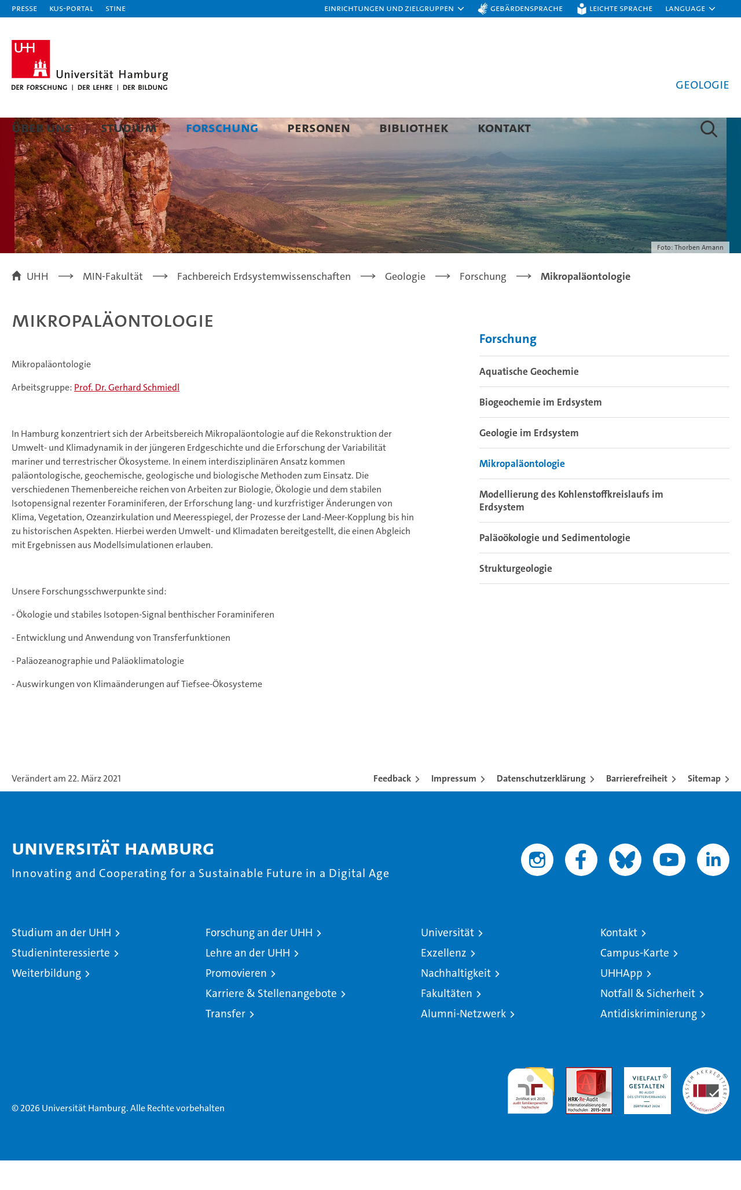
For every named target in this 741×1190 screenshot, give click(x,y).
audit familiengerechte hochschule (530, 1115)
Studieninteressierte (61, 982)
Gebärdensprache (526, 8)
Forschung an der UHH (259, 962)
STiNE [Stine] (115, 8)
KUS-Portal (71, 8)
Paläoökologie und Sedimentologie (554, 567)
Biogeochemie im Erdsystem (540, 431)
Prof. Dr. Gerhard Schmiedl (126, 417)
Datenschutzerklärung (541, 808)
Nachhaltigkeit (456, 1002)
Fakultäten (446, 1023)
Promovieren (236, 1002)
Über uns (42, 127)
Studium (129, 127)
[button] (394, 8)
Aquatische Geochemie (529, 401)
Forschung (222, 127)
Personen (318, 127)
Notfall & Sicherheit (647, 1023)
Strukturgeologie (515, 598)
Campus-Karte (634, 982)
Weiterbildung (46, 1002)
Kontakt (504, 127)
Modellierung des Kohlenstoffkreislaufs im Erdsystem (571, 530)
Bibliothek (414, 127)
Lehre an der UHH (248, 982)
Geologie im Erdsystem (529, 462)
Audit (577, 1103)
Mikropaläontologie (522, 493)
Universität (447, 962)
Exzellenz (444, 982)
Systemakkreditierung (706, 1103)
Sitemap (704, 808)
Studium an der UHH (61, 962)
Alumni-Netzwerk (463, 1043)
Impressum (453, 808)
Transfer (225, 1043)
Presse (24, 8)
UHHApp (621, 1002)
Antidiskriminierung (648, 1043)
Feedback (392, 808)
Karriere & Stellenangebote (271, 1023)
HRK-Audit (644, 1103)
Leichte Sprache (620, 8)
